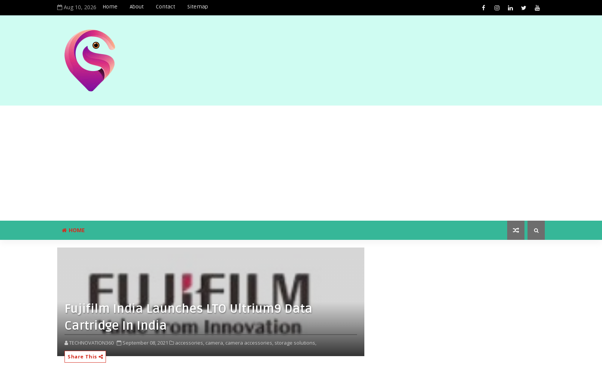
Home (110, 6)
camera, (214, 342)
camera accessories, (249, 342)
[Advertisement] (301, 163)
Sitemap (197, 6)
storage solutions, (295, 342)
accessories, (189, 342)
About (137, 6)
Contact (165, 6)
